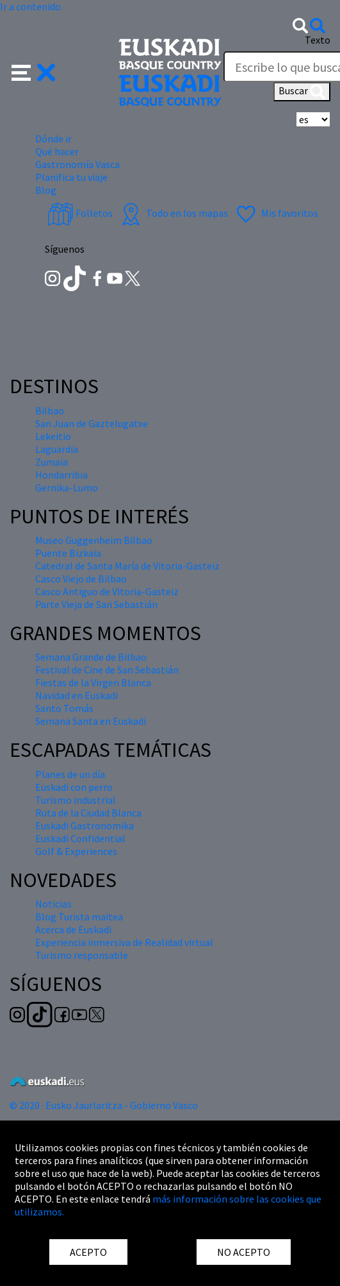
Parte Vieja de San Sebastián (96, 604)
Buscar (302, 91)
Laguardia (56, 449)
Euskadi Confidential (80, 838)
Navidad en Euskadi (76, 695)
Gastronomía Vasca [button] (77, 164)
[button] (34, 71)
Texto (317, 39)
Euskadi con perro (74, 787)
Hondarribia (61, 474)
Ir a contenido (30, 6)
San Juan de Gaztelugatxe (91, 423)
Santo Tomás (64, 708)
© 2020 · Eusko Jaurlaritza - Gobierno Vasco (104, 1105)
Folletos (80, 213)
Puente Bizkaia (68, 552)
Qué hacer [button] (57, 151)
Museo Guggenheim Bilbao (93, 540)
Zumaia (51, 461)
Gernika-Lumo (66, 487)
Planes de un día (70, 774)
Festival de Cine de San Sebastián (107, 669)
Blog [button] (45, 189)
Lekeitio (53, 436)
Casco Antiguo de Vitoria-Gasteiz (107, 591)
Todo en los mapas (173, 213)
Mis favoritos (275, 213)
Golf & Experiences (76, 851)
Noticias (53, 903)
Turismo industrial (75, 799)
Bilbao (49, 410)
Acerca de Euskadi (73, 929)
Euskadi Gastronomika (84, 825)
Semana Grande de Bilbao (91, 656)
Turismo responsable (81, 955)
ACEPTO (88, 1252)
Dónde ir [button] (53, 138)
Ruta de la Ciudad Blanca (88, 812)
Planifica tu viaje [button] (71, 177)
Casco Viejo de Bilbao (81, 578)
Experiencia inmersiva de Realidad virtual (124, 942)
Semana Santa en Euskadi (90, 721)
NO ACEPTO (243, 1252)
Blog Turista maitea (79, 916)
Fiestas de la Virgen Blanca (93, 682)
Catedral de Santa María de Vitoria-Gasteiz (127, 565)
